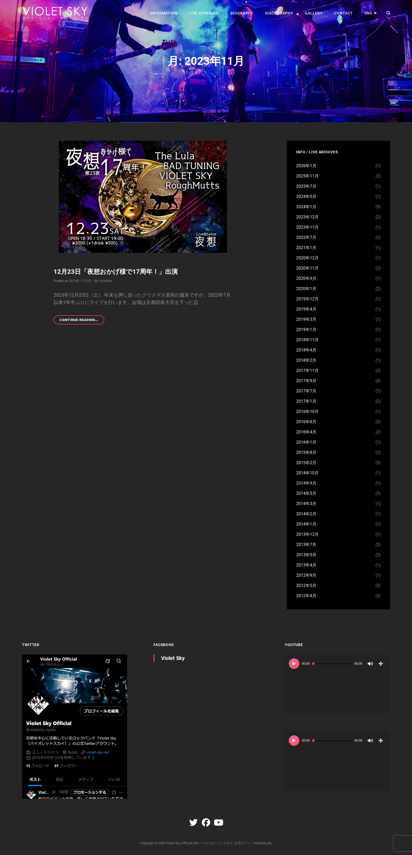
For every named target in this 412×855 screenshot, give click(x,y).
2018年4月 (306, 350)
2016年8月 (306, 421)
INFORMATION (163, 13)
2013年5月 (306, 554)
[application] (337, 684)
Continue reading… (82, 320)
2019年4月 (306, 309)
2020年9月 (306, 278)
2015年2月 (306, 462)
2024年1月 (306, 206)
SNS (368, 13)
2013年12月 (307, 534)
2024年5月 (306, 196)
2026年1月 (306, 165)
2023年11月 (307, 227)
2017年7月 (306, 391)
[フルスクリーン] (380, 663)
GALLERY (314, 13)
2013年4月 (306, 565)
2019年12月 (307, 298)
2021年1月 (306, 247)
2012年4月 (306, 595)
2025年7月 (306, 186)
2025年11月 (307, 176)
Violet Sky (173, 658)
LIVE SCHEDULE (204, 13)
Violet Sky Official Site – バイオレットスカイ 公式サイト (208, 843)
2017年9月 (306, 380)
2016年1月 (306, 442)
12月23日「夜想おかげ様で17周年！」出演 (116, 271)
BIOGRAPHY (242, 13)
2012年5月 (306, 585)
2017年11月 (307, 370)
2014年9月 (306, 483)
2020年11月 (307, 268)
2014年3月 (306, 503)
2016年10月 (307, 411)
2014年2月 (306, 513)
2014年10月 (307, 472)
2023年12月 (307, 216)
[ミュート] (370, 663)
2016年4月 (306, 431)
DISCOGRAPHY (279, 13)
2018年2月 (306, 360)
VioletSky (105, 281)
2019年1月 (306, 329)
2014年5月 (306, 493)
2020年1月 (306, 288)
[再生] (294, 663)
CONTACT (343, 13)
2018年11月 (307, 339)
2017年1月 (306, 401)
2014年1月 (306, 524)
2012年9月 (306, 575)
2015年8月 (306, 452)
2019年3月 (306, 319)
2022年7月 (306, 237)
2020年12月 (307, 257)
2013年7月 (306, 544)
